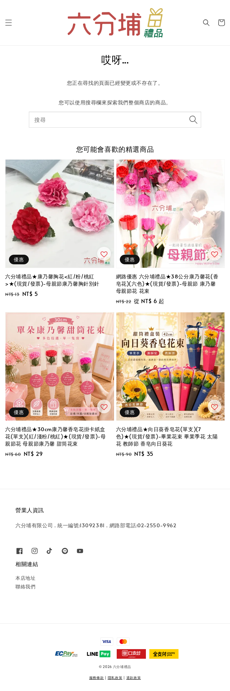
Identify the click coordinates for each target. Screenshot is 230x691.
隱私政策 (115, 677)
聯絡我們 (25, 586)
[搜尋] (193, 119)
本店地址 (25, 578)
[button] (8, 22)
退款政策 (133, 677)
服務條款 (96, 677)
